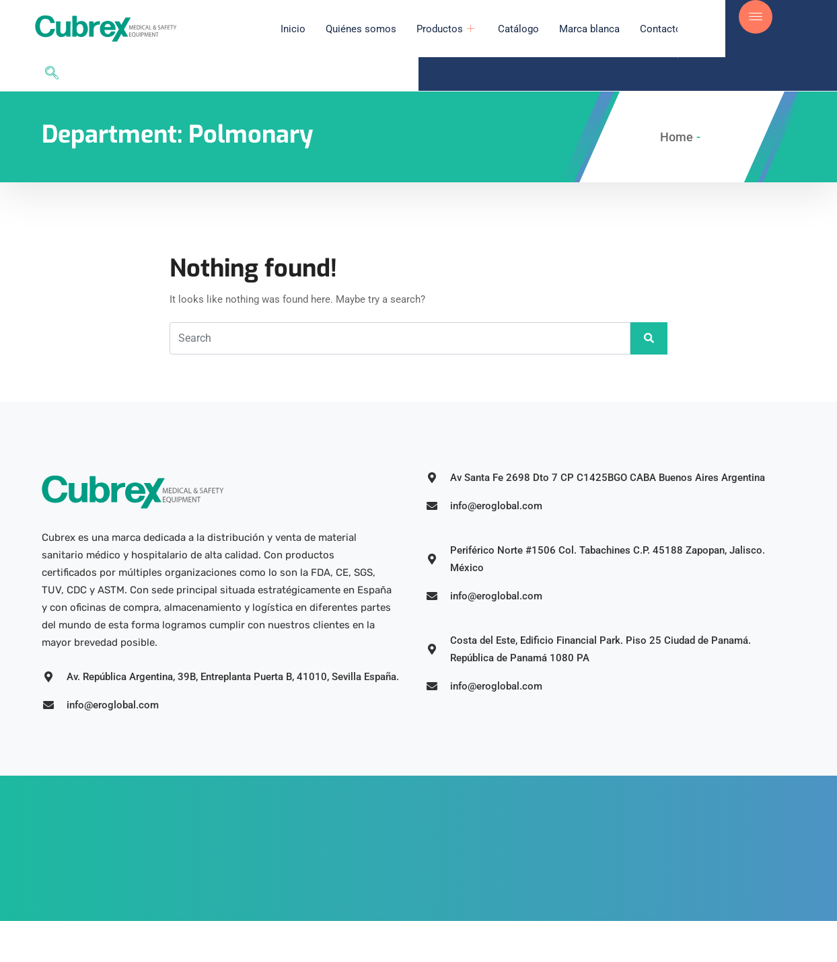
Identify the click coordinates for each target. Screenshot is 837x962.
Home (676, 103)
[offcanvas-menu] (755, 17)
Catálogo (488, 29)
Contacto (630, 29)
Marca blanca (559, 29)
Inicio (262, 29)
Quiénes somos (330, 29)
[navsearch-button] (708, 28)
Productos (416, 29)
